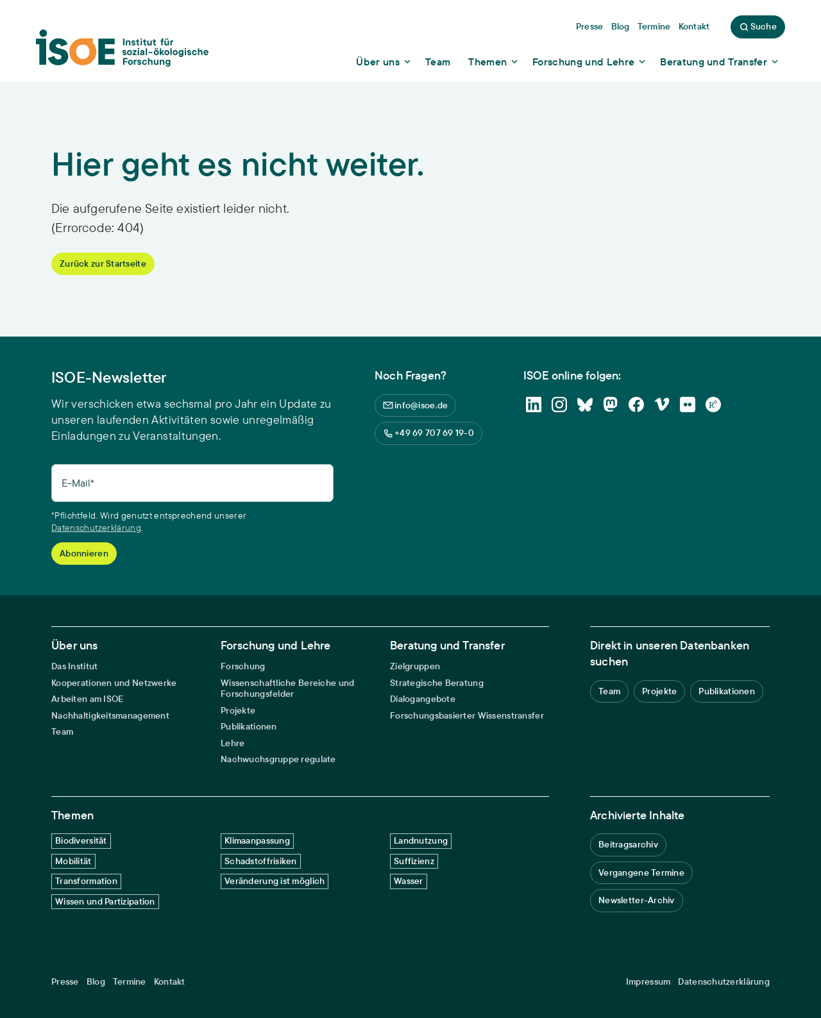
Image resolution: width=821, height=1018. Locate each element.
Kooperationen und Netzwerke (114, 683)
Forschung (243, 666)
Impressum (648, 981)
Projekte (238, 710)
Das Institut (74, 666)
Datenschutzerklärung (96, 527)
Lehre (232, 743)
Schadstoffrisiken (260, 861)
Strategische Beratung (437, 683)
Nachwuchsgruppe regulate (278, 759)
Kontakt (169, 981)
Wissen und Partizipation (105, 901)
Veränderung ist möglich (274, 881)
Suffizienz (414, 861)
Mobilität (73, 861)
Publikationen (249, 726)
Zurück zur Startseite (103, 263)
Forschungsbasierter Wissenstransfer (467, 715)
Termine (129, 981)
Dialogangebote (422, 699)
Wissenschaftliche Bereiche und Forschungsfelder (287, 689)
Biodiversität (81, 840)
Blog (96, 981)
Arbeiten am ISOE (87, 699)
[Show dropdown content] (384, 61)
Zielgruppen (415, 666)
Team (62, 731)
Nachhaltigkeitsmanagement (110, 715)
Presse (65, 981)
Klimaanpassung (257, 840)
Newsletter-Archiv (636, 900)
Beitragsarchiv (628, 844)
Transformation (86, 881)
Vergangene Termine (641, 872)
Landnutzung (421, 840)
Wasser (408, 881)
